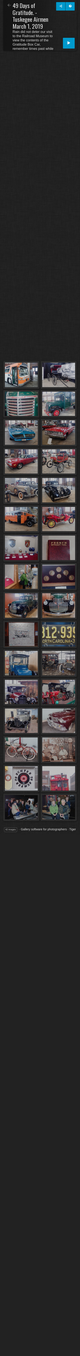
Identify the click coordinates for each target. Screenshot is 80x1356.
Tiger (72, 829)
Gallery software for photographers (44, 829)
